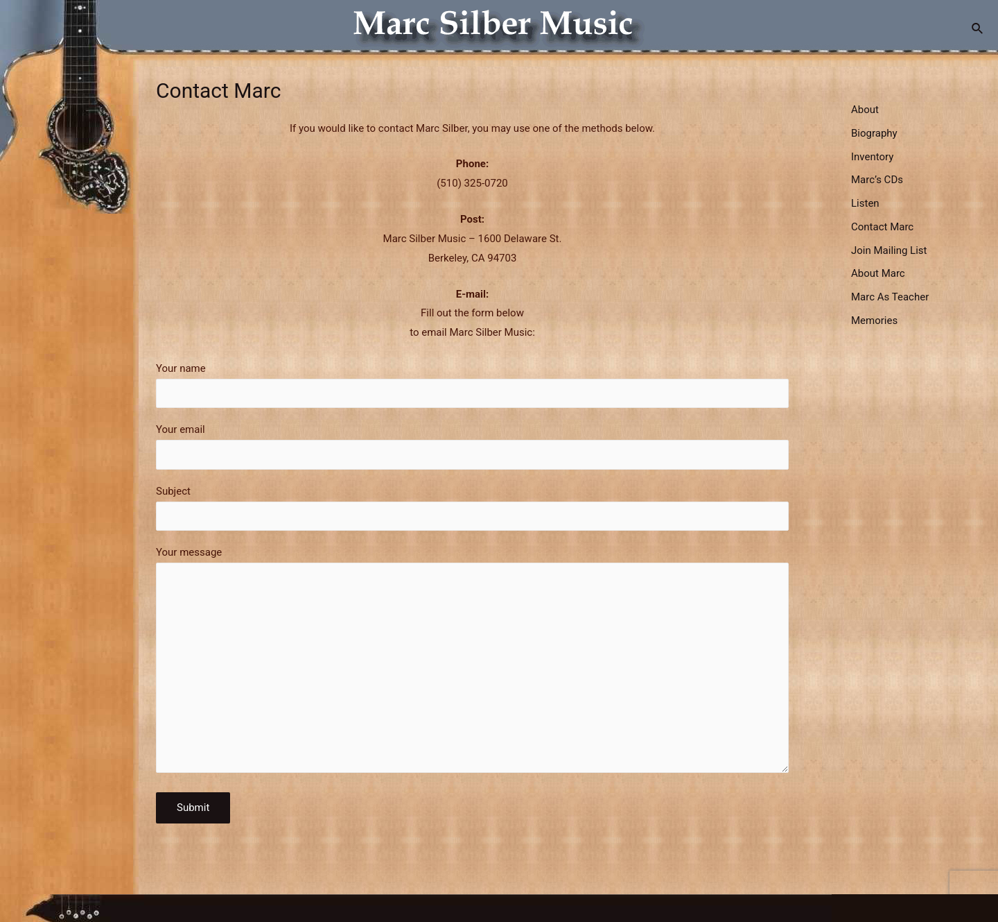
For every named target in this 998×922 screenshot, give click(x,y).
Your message (472, 663)
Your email (472, 446)
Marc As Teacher (890, 297)
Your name (472, 385)
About (865, 109)
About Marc (878, 273)
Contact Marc (882, 227)
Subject (472, 508)
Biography (874, 133)
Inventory (872, 157)
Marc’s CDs (877, 179)
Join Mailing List (889, 250)
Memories (874, 320)
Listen (865, 203)
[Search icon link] (978, 28)
